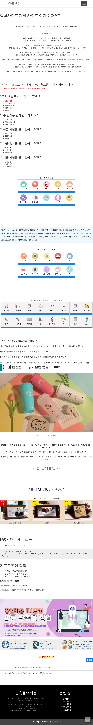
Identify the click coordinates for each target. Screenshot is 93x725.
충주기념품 (67, 701)
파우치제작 (84, 233)
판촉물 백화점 (14, 3)
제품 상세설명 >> (46, 468)
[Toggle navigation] (84, 3)
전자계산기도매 (67, 707)
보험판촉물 (67, 704)
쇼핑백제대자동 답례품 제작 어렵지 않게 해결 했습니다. (27, 673)
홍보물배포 (67, 699)
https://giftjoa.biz (23, 585)
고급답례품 (67, 710)
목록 (89, 660)
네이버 (5, 590)
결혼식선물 (9, 101)
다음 (11, 590)
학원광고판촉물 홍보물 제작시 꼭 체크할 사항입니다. (26, 667)
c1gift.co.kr (56, 722)
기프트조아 (51, 435)
